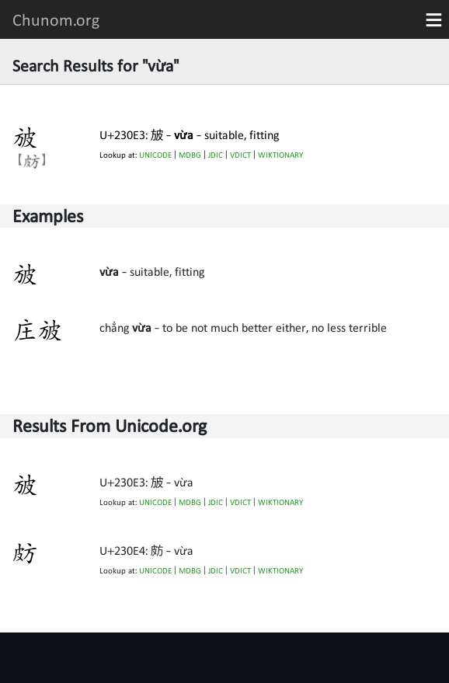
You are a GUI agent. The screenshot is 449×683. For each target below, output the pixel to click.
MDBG (190, 155)
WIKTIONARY (280, 155)
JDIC (215, 155)
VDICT (240, 155)
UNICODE (155, 155)
